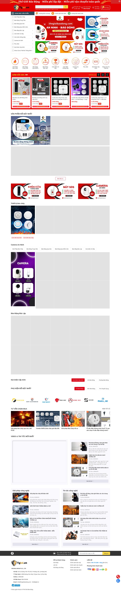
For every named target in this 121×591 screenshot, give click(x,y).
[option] (22, 421)
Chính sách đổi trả (75, 567)
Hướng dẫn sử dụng (44, 13)
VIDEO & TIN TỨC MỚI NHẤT (22, 436)
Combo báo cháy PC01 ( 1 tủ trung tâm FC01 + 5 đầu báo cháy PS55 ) (99, 99)
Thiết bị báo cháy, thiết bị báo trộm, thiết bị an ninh (46, 9)
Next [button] (109, 421)
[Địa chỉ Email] (94, 553)
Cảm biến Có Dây (90, 249)
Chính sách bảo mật (75, 562)
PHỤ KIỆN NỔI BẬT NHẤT (21, 388)
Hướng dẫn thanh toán (77, 13)
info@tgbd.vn (35, 582)
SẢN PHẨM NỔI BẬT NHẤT (21, 114)
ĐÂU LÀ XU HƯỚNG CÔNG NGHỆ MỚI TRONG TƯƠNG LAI (43, 519)
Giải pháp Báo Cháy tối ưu (69, 428)
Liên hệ (55, 565)
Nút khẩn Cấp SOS (18, 380)
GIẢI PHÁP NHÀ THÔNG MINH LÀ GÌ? (40, 506)
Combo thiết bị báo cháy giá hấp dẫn (47, 428)
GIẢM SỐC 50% (18, 75)
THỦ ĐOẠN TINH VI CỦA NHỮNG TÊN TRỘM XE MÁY (93, 531)
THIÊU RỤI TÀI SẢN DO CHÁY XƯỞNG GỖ (97, 455)
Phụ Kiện (85, 67)
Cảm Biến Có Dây (55, 67)
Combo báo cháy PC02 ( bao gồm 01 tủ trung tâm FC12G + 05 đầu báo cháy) (60, 99)
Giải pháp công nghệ (21, 491)
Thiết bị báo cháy (18, 203)
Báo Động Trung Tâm (25, 67)
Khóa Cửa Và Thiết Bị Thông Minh (105, 67)
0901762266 (86, 8)
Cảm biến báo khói (17, 237)
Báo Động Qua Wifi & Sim (35, 67)
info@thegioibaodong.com (24, 582)
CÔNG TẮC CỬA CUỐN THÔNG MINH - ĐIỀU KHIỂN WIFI (42, 531)
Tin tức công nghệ (70, 491)
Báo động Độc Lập (77, 249)
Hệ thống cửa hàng (97, 7)
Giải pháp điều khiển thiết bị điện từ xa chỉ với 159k (98, 468)
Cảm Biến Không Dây (65, 67)
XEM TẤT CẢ (106, 408)
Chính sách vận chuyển (76, 565)
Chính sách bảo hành (60, 13)
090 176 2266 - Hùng (97, 562)
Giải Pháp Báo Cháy (15, 67)
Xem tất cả (60, 178)
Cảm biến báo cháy (28, 237)
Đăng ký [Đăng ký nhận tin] (106, 553)
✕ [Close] (119, 1)
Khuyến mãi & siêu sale (77, 7)
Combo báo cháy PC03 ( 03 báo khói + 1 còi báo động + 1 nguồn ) (80, 99)
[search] (65, 6)
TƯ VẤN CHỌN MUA (19, 409)
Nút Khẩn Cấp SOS (95, 67)
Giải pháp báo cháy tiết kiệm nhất (39, 493)
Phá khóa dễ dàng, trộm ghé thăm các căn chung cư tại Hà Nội (98, 443)
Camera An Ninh (76, 67)
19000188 (20, 576)
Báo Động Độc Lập (45, 67)
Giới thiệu (55, 562)
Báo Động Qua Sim (46, 249)
